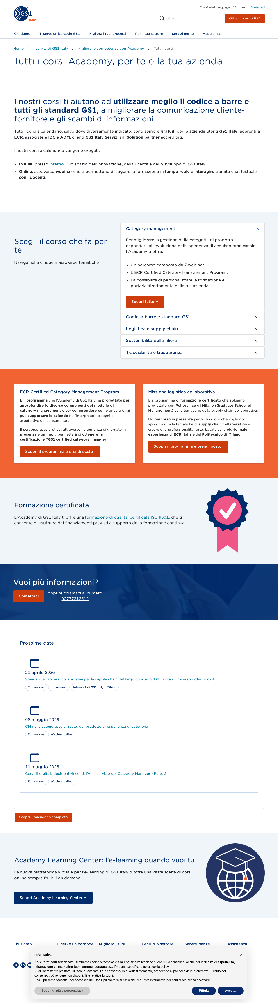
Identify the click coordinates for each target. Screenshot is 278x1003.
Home (18, 48)
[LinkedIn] (23, 965)
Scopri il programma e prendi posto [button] (59, 451)
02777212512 (75, 599)
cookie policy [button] (160, 966)
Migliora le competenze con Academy (110, 48)
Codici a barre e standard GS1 (158, 316)
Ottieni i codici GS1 (245, 18)
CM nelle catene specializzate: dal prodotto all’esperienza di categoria (86, 726)
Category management (150, 228)
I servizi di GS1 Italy (50, 48)
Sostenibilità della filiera (151, 340)
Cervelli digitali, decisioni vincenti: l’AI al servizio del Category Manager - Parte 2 (95, 774)
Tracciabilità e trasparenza (154, 352)
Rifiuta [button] (204, 990)
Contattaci (257, 7)
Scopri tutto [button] (145, 302)
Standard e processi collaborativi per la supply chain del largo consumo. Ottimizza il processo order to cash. (120, 679)
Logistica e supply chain (152, 328)
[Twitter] (16, 965)
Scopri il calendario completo (43, 817)
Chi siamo (22, 944)
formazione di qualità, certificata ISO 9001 (127, 517)
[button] (22, 34)
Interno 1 (57, 164)
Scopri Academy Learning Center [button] (53, 898)
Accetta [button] (230, 990)
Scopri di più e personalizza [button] (62, 990)
